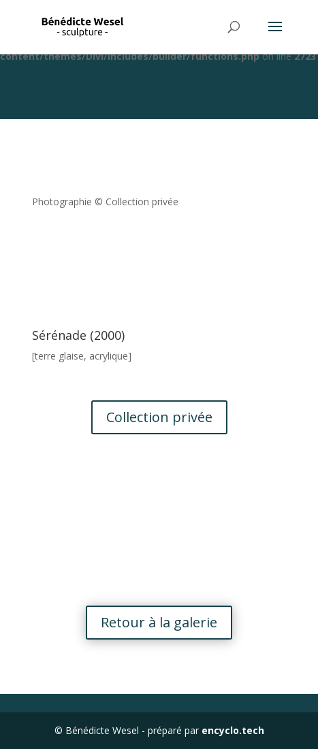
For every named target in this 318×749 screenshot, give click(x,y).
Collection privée (159, 417)
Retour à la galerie (159, 622)
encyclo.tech (233, 730)
